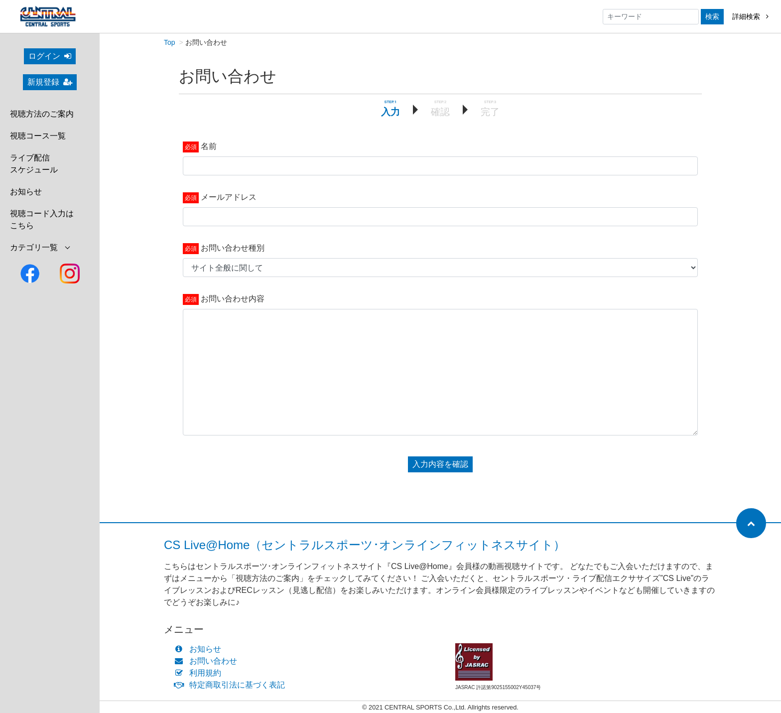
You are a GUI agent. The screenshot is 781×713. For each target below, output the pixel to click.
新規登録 (49, 82)
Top (169, 42)
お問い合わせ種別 (232, 248)
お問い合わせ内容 (232, 298)
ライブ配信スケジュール (34, 163)
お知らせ (26, 191)
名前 (209, 146)
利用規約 (200, 673)
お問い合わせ (208, 661)
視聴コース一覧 (38, 136)
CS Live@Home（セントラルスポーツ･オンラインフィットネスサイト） (364, 545)
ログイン (49, 56)
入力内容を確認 (440, 464)
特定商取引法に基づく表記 (232, 685)
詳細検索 (750, 16)
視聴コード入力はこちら (42, 219)
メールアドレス (229, 197)
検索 (712, 16)
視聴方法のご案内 (42, 114)
